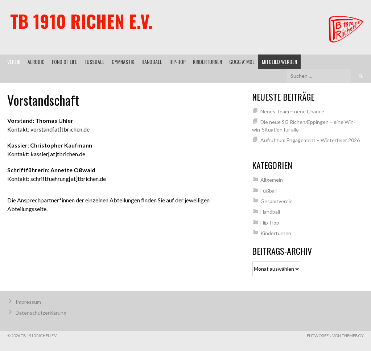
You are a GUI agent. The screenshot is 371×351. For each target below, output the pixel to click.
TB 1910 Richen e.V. (81, 21)
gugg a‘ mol (242, 61)
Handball (151, 61)
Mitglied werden (279, 61)
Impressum (28, 302)
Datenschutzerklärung (41, 313)
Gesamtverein (276, 201)
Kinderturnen (207, 61)
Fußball (94, 61)
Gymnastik (123, 61)
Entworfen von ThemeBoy (335, 335)
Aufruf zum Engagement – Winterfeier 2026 (310, 140)
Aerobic (36, 61)
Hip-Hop (177, 61)
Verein (13, 61)
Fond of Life (64, 61)
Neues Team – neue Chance (292, 111)
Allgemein (271, 180)
